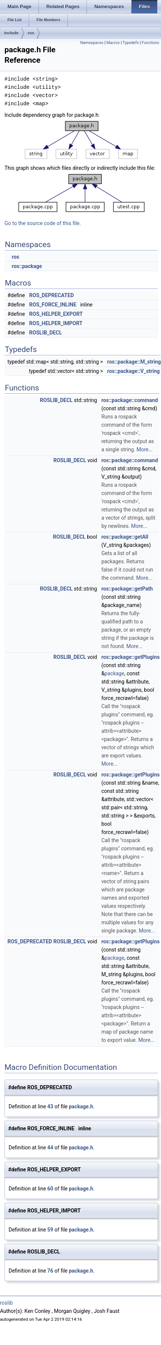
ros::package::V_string (133, 371)
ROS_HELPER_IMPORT (55, 323)
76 (50, 1271)
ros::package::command (129, 400)
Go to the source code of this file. (42, 223)
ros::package (27, 266)
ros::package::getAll (124, 537)
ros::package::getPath (127, 589)
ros (31, 33)
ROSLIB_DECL (45, 333)
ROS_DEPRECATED (51, 295)
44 (50, 1148)
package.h (81, 1106)
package (114, 673)
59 (50, 1230)
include (11, 33)
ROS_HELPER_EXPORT (56, 314)
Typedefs (131, 42)
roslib (6, 1303)
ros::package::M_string (134, 362)
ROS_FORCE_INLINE (52, 305)
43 (50, 1106)
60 (50, 1189)
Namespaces (91, 42)
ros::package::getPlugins (130, 657)
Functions (150, 42)
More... (144, 449)
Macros (113, 42)
